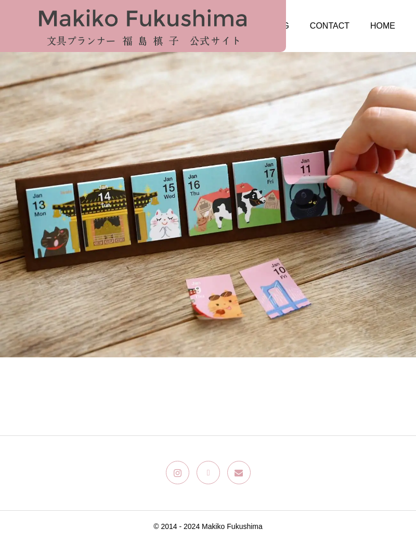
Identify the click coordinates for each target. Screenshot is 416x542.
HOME (382, 25)
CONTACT (329, 25)
